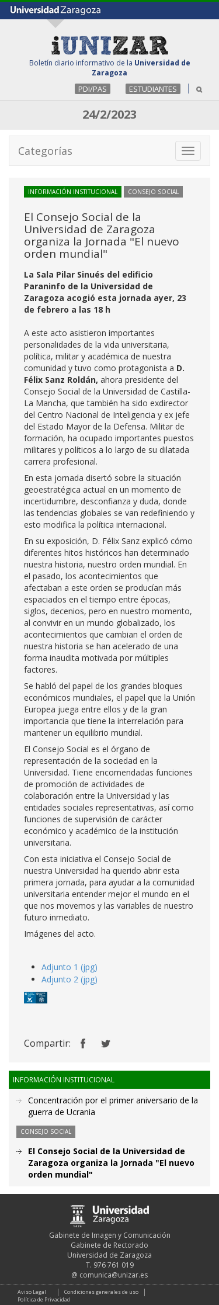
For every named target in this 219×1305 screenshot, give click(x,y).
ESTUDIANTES (153, 89)
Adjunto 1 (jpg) (69, 966)
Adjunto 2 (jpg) (69, 979)
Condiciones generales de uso (101, 1292)
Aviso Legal (32, 1292)
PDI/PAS (92, 89)
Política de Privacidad (44, 1299)
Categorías (45, 151)
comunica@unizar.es (113, 1275)
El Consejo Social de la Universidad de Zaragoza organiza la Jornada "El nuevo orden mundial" (111, 1162)
